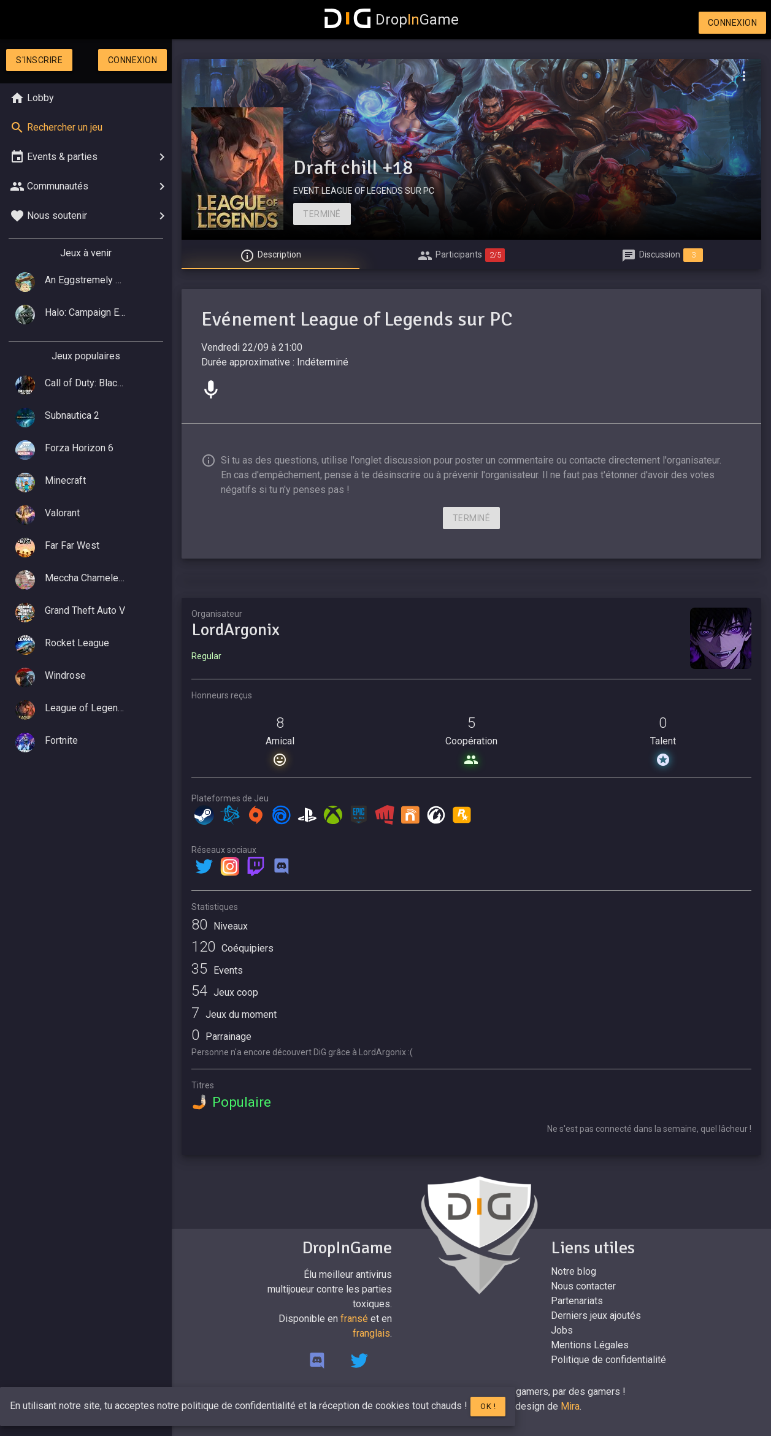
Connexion (733, 23)
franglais (371, 1333)
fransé (354, 1318)
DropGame (391, 19)
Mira (570, 1406)
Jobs (562, 1330)
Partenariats (577, 1301)
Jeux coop (224, 992)
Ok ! (488, 1406)
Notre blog (573, 1271)
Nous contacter (583, 1286)
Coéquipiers (232, 948)
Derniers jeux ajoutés (596, 1315)
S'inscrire (39, 60)
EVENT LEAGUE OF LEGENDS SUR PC (363, 191)
